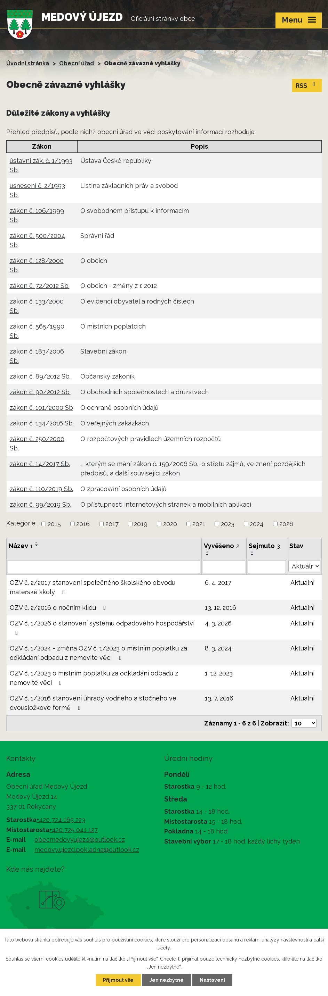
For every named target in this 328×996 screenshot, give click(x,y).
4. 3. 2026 (218, 623)
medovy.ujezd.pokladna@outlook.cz (86, 849)
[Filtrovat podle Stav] (304, 566)
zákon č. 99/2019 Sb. (40, 504)
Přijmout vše (118, 980)
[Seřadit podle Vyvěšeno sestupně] (207, 554)
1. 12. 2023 (219, 673)
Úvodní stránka (27, 63)
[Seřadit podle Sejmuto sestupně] (252, 554)
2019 (140, 524)
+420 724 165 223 (61, 819)
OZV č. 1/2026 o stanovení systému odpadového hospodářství (102, 628)
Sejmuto (264, 545)
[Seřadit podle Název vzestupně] (37, 542)
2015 (54, 524)
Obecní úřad (76, 63)
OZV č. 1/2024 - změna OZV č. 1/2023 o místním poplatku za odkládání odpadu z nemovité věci (98, 653)
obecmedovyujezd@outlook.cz (79, 839)
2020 (170, 524)
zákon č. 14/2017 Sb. (40, 463)
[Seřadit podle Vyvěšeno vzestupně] (207, 551)
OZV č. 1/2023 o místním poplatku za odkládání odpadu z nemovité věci (94, 678)
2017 (112, 524)
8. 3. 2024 (218, 648)
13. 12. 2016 (220, 607)
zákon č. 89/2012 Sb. (40, 376)
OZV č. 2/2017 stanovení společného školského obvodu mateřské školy (92, 587)
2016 (83, 524)
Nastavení (212, 980)
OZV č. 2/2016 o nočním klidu (59, 607)
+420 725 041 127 (73, 829)
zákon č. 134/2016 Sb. (42, 423)
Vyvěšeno (221, 545)
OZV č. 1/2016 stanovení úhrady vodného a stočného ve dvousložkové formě (93, 703)
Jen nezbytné (167, 980)
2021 (198, 524)
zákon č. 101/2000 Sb (41, 407)
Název (21, 545)
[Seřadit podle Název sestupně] (37, 545)
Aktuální (302, 582)
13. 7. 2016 (219, 698)
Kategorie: (21, 523)
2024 (257, 524)
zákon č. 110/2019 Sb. (41, 488)
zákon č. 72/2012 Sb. (40, 285)
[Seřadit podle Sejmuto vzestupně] (252, 551)
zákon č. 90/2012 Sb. (40, 392)
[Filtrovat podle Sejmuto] (267, 566)
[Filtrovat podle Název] (104, 566)
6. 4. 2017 (218, 582)
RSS (307, 85)
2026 (286, 524)
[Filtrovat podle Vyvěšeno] (224, 566)
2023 (227, 524)
